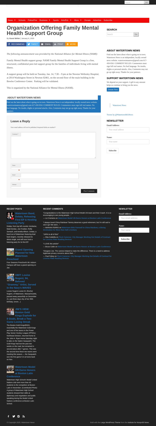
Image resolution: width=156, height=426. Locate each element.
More (78, 20)
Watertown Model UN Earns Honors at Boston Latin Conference (84, 218)
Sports (56, 20)
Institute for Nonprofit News (138, 422)
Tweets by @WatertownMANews (120, 115)
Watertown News (119, 105)
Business (45, 20)
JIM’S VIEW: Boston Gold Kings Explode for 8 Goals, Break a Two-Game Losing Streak (21, 315)
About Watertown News (24, 97)
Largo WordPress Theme (110, 422)
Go (136, 34)
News (12, 20)
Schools (21, 20)
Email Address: (113, 125)
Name (16, 166)
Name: (109, 137)
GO (146, 2)
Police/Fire (32, 20)
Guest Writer (14, 38)
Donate (87, 20)
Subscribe (108, 20)
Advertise (97, 20)
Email (16, 175)
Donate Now (113, 89)
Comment (15, 134)
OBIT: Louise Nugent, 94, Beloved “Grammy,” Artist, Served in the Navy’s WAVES (21, 281)
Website (14, 184)
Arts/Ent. (67, 20)
